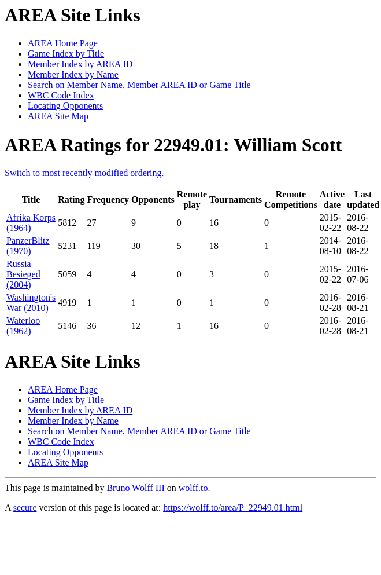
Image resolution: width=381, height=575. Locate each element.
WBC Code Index (61, 95)
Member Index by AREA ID (80, 64)
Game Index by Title (66, 53)
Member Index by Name (73, 74)
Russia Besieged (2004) (23, 274)
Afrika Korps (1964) (31, 223)
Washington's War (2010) (31, 302)
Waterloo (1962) (23, 326)
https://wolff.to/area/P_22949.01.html (232, 507)
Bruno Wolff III (135, 488)
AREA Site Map (58, 116)
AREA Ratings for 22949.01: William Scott (173, 144)
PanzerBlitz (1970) (28, 246)
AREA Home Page (63, 43)
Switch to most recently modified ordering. (84, 173)
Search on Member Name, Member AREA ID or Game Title (139, 85)
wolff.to (193, 488)
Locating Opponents (65, 106)
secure (25, 507)
